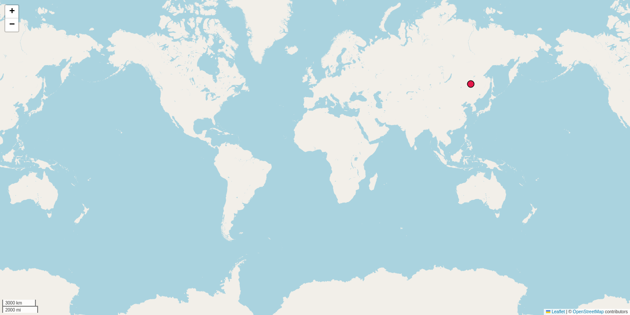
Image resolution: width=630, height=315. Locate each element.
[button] (11, 11)
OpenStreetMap (588, 311)
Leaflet (555, 311)
